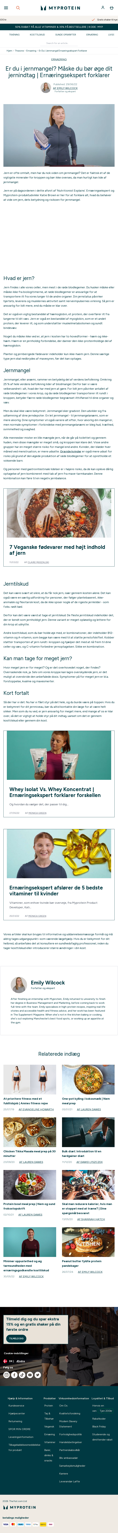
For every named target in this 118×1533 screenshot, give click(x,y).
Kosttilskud (37, 34)
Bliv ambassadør (68, 1457)
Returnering (15, 1421)
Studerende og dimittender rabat (102, 1437)
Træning (14, 34)
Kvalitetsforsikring (69, 1413)
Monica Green (37, 813)
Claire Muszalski (38, 562)
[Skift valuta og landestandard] (59, 1361)
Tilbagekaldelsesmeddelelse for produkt (24, 1447)
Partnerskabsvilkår (69, 1450)
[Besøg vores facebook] (14, 1375)
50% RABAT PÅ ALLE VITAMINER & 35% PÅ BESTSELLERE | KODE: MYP (59, 26)
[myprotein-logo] (60, 8)
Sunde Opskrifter (65, 34)
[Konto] (103, 8)
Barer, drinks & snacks (48, 1455)
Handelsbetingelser (70, 1442)
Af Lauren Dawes (89, 1109)
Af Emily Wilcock (65, 88)
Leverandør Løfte (69, 1481)
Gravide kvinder (70, 451)
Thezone (19, 51)
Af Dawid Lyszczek (89, 1162)
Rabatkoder (99, 1418)
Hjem (9, 51)
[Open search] (18, 8)
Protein (48, 1405)
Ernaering (31, 51)
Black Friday (99, 1426)
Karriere (63, 1473)
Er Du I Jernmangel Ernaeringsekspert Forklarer (63, 51)
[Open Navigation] (6, 8)
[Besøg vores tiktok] (22, 1375)
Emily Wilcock (48, 983)
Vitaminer (49, 1442)
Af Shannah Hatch (91, 1219)
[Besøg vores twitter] (38, 1375)
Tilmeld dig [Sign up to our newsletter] (16, 1338)
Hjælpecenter (16, 1413)
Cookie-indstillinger (16, 1353)
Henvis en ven (102, 1408)
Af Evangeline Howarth (36, 1109)
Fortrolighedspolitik (70, 1434)
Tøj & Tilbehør (49, 1416)
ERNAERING (59, 59)
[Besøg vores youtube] (30, 1375)
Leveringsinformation (20, 1437)
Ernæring (92, 34)
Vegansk (49, 1426)
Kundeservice (16, 1405)
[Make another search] (59, 43)
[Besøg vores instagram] (6, 1375)
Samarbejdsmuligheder (72, 1465)
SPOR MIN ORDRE (19, 1429)
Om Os (63, 1405)
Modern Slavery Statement (68, 1424)
